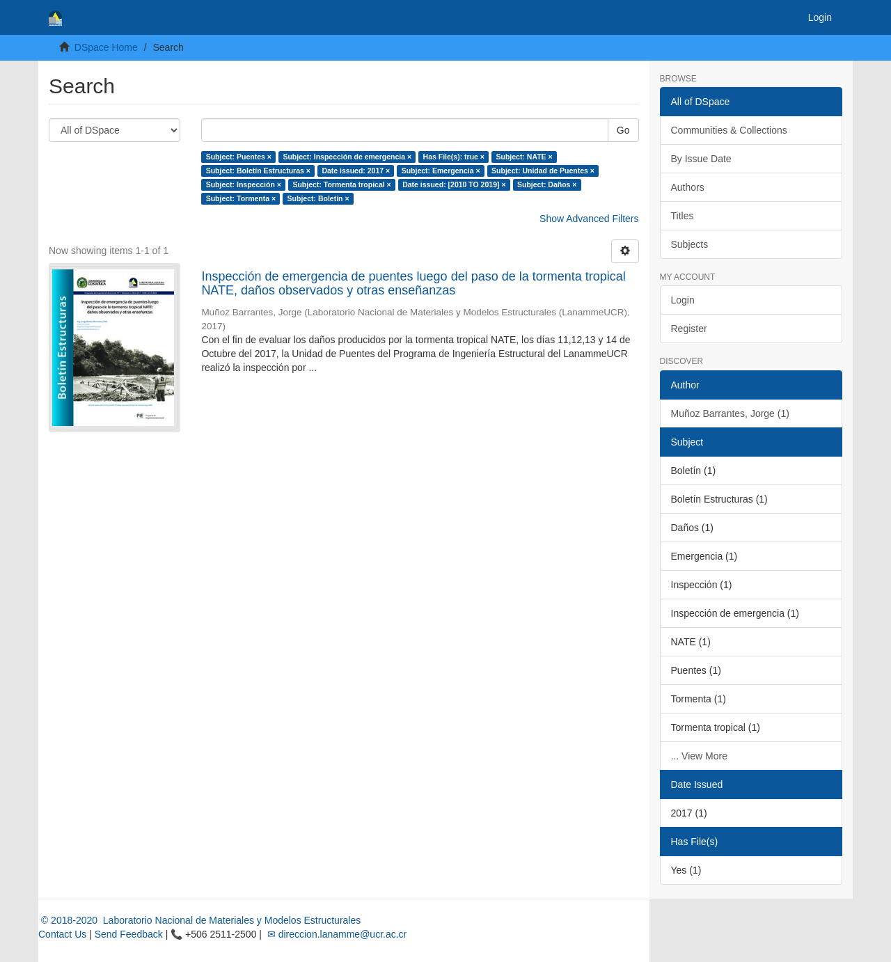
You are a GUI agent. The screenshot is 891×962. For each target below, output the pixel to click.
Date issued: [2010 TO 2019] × (453, 184)
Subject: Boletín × (318, 198)
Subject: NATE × (524, 156)
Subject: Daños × (546, 184)
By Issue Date (701, 158)
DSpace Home (106, 47)
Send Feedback (129, 934)
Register (689, 328)
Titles (682, 215)
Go (623, 130)
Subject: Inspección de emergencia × (347, 156)
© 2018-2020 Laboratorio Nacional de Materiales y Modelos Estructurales (199, 920)
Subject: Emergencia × (441, 170)
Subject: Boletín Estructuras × (258, 170)
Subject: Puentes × (238, 156)
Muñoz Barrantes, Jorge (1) (730, 413)
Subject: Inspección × (243, 184)
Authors (687, 187)
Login (683, 300)
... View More (699, 756)
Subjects (690, 244)
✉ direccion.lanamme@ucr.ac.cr (336, 934)
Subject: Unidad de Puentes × (542, 170)
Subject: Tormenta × (241, 198)
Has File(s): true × (453, 156)
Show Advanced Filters (588, 218)
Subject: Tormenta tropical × (341, 184)
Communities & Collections (729, 130)
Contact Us (62, 934)
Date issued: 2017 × (356, 170)
